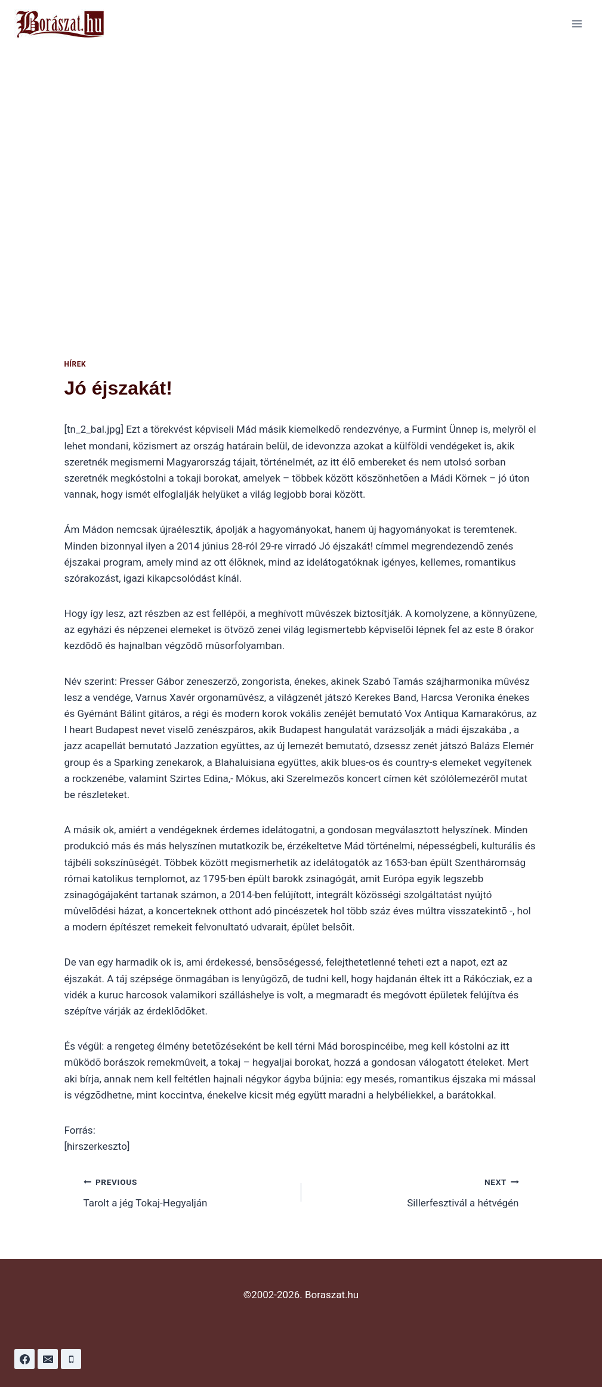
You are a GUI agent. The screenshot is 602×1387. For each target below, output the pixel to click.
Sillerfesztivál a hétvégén (415, 1191)
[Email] (48, 1359)
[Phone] (71, 1359)
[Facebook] (24, 1359)
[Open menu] (577, 23)
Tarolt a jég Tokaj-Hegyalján (187, 1191)
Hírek (75, 364)
